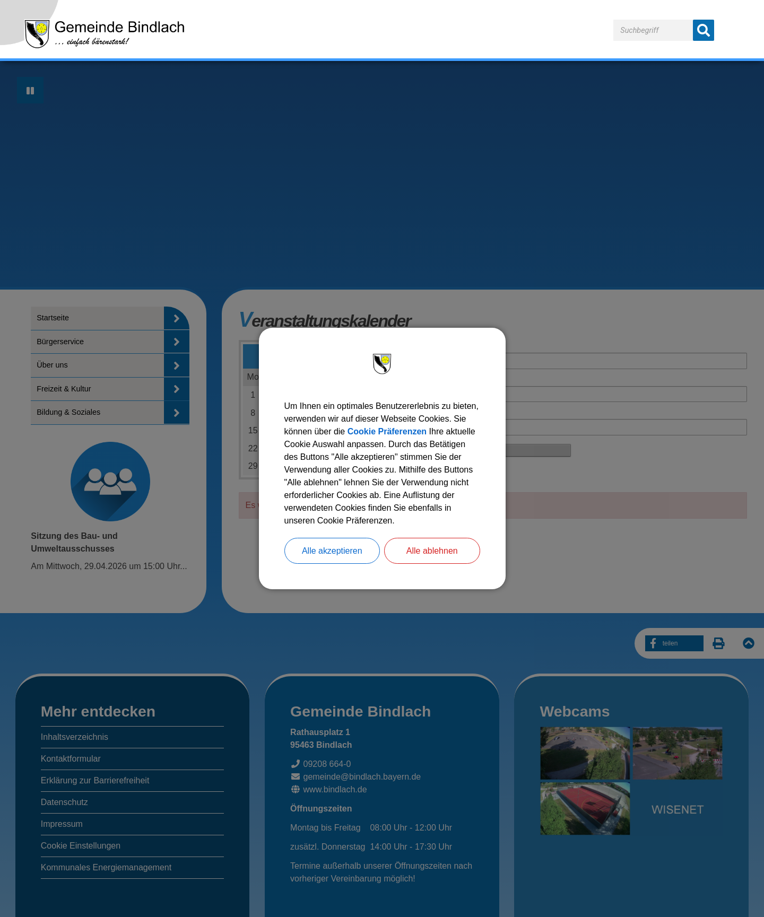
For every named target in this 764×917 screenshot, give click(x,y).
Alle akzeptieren (332, 550)
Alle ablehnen (432, 550)
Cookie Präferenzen (387, 431)
